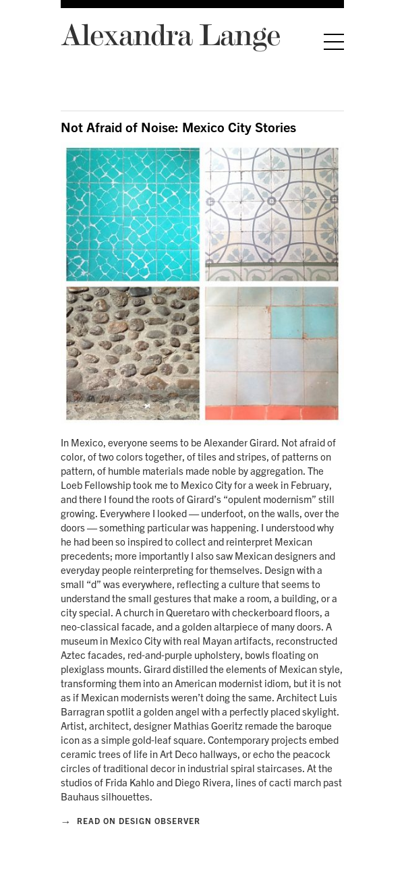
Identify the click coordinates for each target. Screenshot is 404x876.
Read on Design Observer (130, 820)
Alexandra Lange (170, 34)
